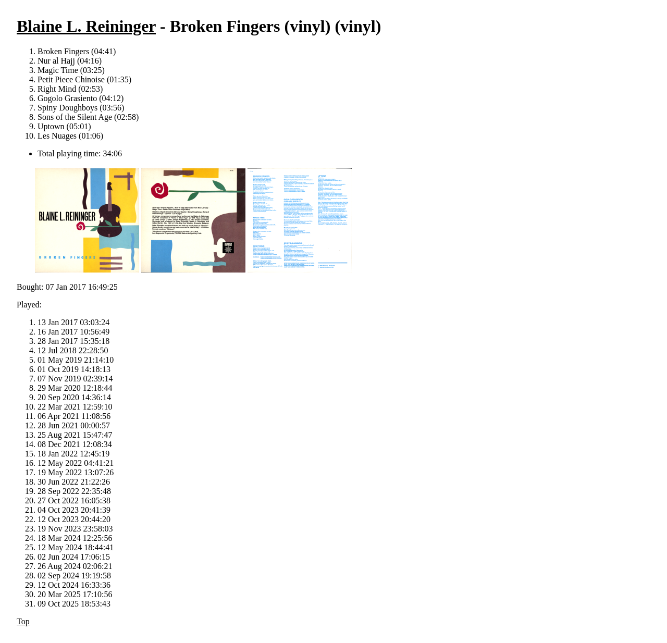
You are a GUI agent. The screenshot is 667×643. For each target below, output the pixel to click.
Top (23, 621)
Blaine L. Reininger (86, 26)
